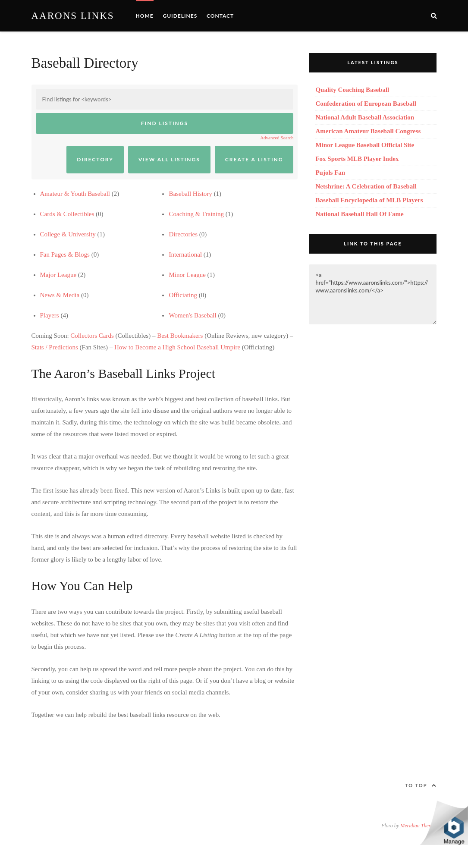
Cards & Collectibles (67, 213)
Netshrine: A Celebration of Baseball (365, 186)
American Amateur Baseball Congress (368, 131)
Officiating (183, 295)
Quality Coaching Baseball (352, 89)
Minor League (187, 274)
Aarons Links (72, 16)
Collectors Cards (91, 335)
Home (145, 16)
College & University (68, 234)
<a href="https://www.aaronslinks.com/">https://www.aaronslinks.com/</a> (373, 294)
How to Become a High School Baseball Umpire (177, 347)
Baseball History (190, 193)
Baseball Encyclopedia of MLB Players (369, 200)
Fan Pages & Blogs (65, 254)
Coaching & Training (196, 213)
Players (49, 315)
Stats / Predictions (54, 347)
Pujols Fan (330, 172)
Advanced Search (276, 137)
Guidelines (180, 16)
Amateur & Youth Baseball (75, 193)
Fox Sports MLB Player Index (357, 158)
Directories (183, 234)
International (185, 254)
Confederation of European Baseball (365, 103)
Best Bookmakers (180, 335)
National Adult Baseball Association (364, 117)
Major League (58, 274)
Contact (220, 16)
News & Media (60, 295)
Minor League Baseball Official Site (364, 144)
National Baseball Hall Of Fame (359, 213)
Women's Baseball (192, 315)
